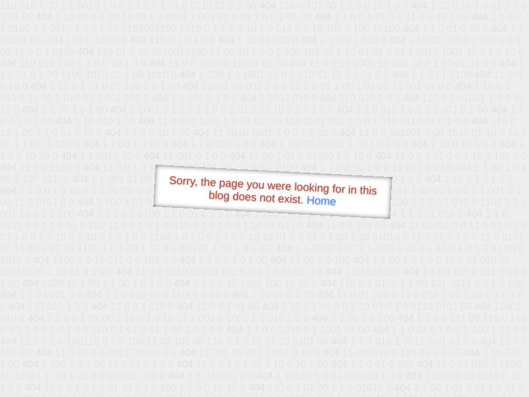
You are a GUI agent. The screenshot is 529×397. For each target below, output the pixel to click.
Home (321, 200)
